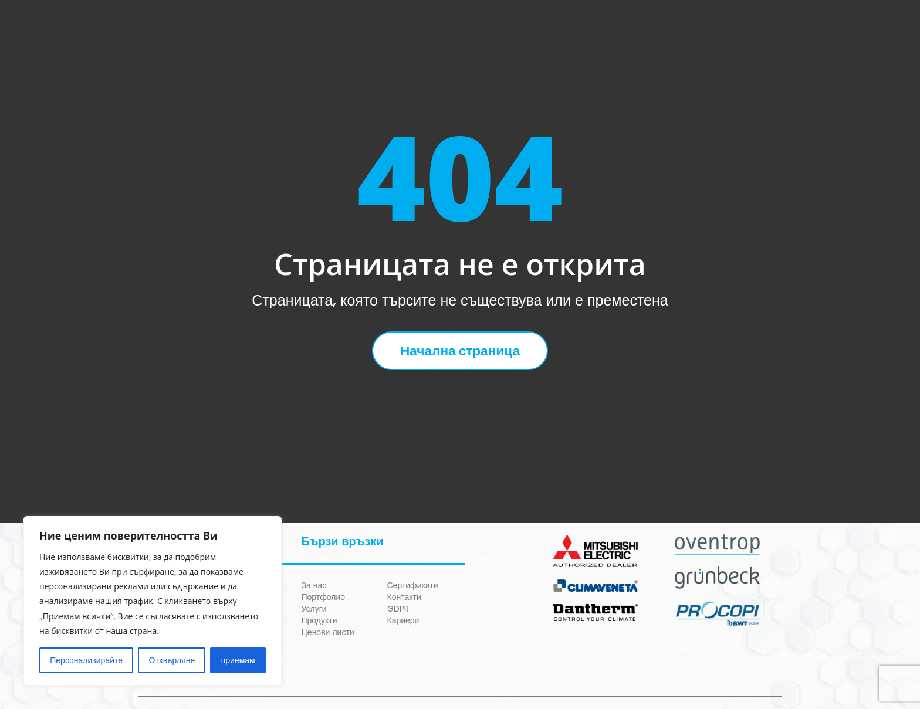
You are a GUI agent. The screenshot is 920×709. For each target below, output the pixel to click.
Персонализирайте (86, 660)
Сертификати (412, 585)
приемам (238, 660)
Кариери (403, 620)
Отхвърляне (172, 660)
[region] (152, 601)
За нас (314, 585)
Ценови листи (328, 632)
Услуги (314, 609)
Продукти (319, 620)
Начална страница (459, 350)
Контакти (404, 597)
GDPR (398, 609)
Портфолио (324, 597)
